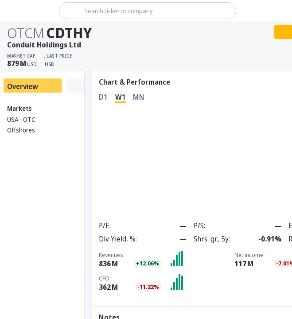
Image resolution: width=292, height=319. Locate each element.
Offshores (21, 130)
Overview (22, 86)
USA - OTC (21, 119)
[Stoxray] (28, 10)
